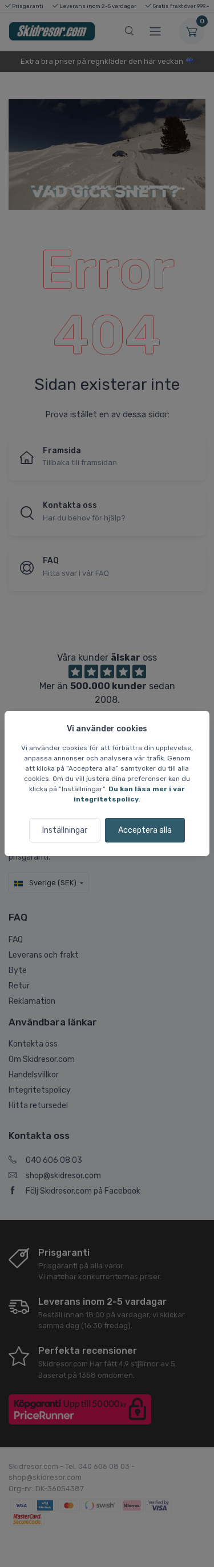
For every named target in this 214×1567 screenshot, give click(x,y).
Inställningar (64, 830)
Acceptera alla (145, 830)
